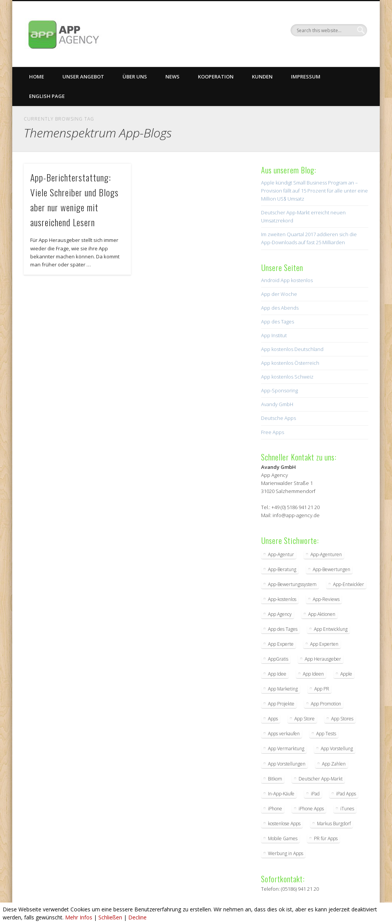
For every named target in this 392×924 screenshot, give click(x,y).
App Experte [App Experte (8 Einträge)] (281, 644)
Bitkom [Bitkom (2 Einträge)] (275, 778)
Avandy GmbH (277, 404)
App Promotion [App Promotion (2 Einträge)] (326, 703)
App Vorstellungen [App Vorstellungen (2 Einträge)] (286, 764)
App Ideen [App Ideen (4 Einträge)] (313, 674)
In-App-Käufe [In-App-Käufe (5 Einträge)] (281, 793)
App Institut (274, 335)
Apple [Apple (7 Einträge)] (346, 674)
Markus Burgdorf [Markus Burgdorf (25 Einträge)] (334, 823)
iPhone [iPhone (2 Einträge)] (275, 808)
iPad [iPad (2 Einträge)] (315, 793)
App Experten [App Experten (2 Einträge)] (324, 644)
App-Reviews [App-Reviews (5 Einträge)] (326, 599)
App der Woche (279, 294)
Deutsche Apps (278, 418)
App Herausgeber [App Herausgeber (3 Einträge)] (323, 659)
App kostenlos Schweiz (287, 376)
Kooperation (216, 76)
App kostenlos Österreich (290, 362)
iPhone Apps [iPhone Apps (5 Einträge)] (311, 808)
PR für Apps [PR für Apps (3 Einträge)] (326, 838)
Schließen (110, 917)
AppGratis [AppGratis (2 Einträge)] (278, 659)
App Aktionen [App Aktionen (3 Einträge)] (321, 614)
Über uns (134, 76)
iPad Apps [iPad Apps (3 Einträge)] (346, 793)
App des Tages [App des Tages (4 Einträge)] (282, 629)
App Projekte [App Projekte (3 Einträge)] (281, 703)
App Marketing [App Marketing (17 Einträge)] (283, 689)
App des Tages (277, 321)
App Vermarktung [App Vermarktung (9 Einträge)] (286, 748)
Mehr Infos (78, 917)
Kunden (262, 76)
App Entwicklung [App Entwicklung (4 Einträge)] (331, 629)
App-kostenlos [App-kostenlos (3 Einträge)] (282, 599)
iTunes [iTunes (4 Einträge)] (347, 808)
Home (36, 76)
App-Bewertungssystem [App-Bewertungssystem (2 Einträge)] (292, 584)
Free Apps (272, 432)
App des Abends (280, 307)
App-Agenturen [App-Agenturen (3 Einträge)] (326, 554)
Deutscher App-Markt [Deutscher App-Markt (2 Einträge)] (321, 778)
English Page (47, 96)
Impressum (305, 76)
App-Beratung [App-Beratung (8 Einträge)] (282, 569)
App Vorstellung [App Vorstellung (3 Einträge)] (337, 748)
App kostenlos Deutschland (292, 349)
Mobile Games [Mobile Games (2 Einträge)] (282, 838)
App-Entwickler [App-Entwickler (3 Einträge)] (348, 584)
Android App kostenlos (287, 280)
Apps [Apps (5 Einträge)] (273, 718)
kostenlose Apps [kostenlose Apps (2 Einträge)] (284, 823)
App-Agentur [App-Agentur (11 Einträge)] (281, 554)
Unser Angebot (83, 76)
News (172, 76)
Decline (137, 917)
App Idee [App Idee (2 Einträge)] (277, 674)
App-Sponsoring (279, 390)
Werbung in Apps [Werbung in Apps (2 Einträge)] (285, 853)
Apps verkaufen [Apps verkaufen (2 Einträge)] (284, 733)
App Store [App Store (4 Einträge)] (304, 718)
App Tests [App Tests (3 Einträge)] (326, 733)
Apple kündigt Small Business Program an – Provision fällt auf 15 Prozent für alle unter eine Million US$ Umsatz (314, 190)
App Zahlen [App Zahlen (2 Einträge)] (334, 764)
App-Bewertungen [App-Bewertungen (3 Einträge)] (331, 569)
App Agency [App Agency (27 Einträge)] (280, 614)
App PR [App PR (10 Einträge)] (321, 689)
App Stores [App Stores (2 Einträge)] (342, 718)
